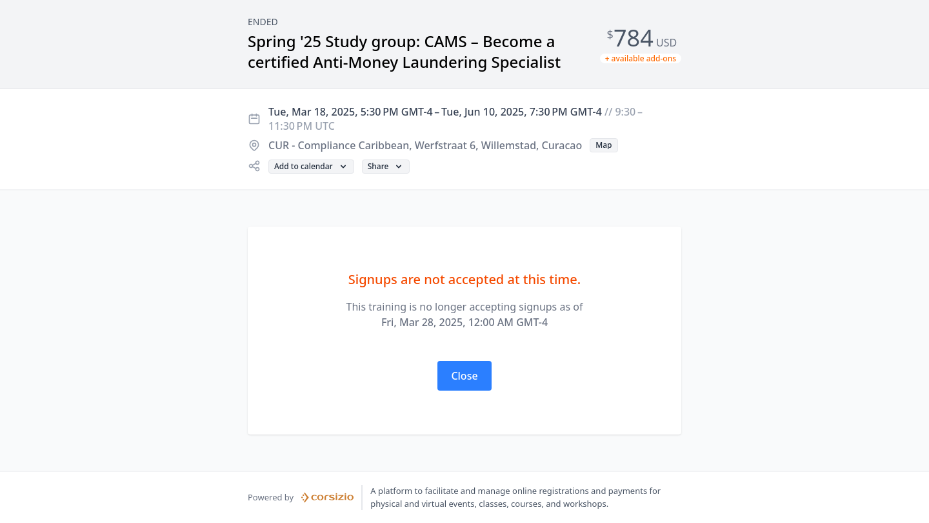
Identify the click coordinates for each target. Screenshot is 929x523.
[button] (603, 145)
